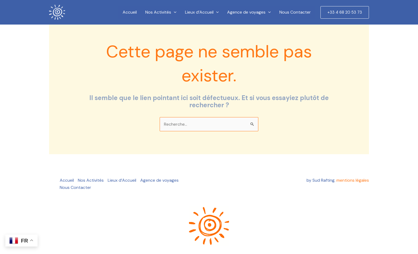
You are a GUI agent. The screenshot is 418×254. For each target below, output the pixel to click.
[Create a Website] (57, 12)
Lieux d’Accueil (202, 12)
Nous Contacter (295, 12)
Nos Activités (160, 12)
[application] (173, 12)
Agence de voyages (249, 12)
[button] (344, 12)
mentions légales (352, 180)
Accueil (130, 12)
